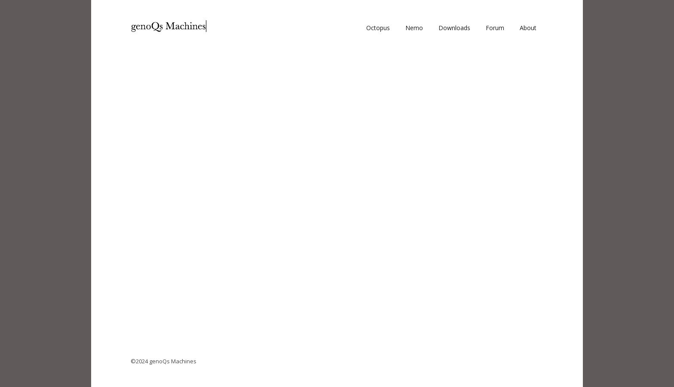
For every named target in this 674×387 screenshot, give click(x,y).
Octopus (378, 28)
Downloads (454, 28)
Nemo (414, 28)
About (528, 28)
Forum (495, 28)
